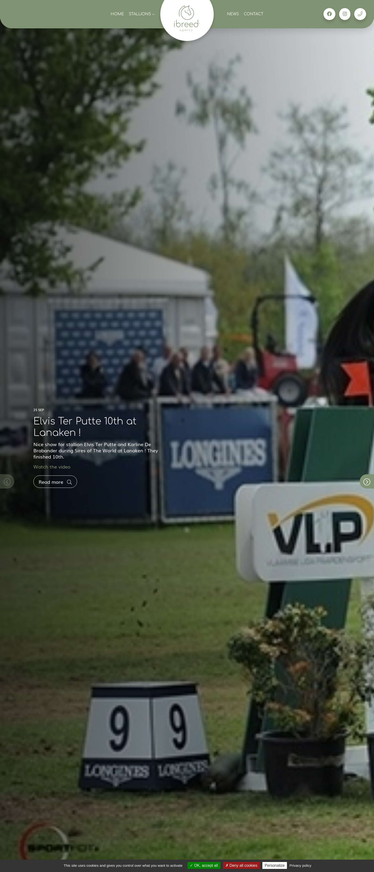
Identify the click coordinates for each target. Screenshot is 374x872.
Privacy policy (301, 865)
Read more (55, 481)
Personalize (275, 865)
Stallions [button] (142, 14)
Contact (253, 14)
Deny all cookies (241, 865)
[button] (367, 481)
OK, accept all (204, 865)
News (233, 14)
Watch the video (51, 466)
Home (117, 14)
